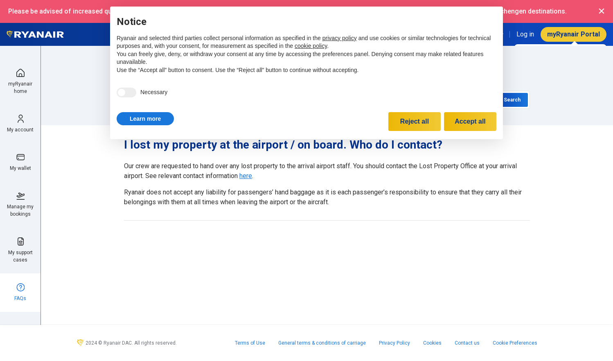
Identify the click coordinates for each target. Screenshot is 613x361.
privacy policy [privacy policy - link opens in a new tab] (339, 38)
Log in (525, 34)
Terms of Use (250, 343)
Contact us (467, 343)
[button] (145, 118)
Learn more (145, 118)
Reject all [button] (414, 121)
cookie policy (311, 46)
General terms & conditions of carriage (322, 343)
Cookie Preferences (515, 343)
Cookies (432, 343)
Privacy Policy (394, 343)
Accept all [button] (470, 121)
